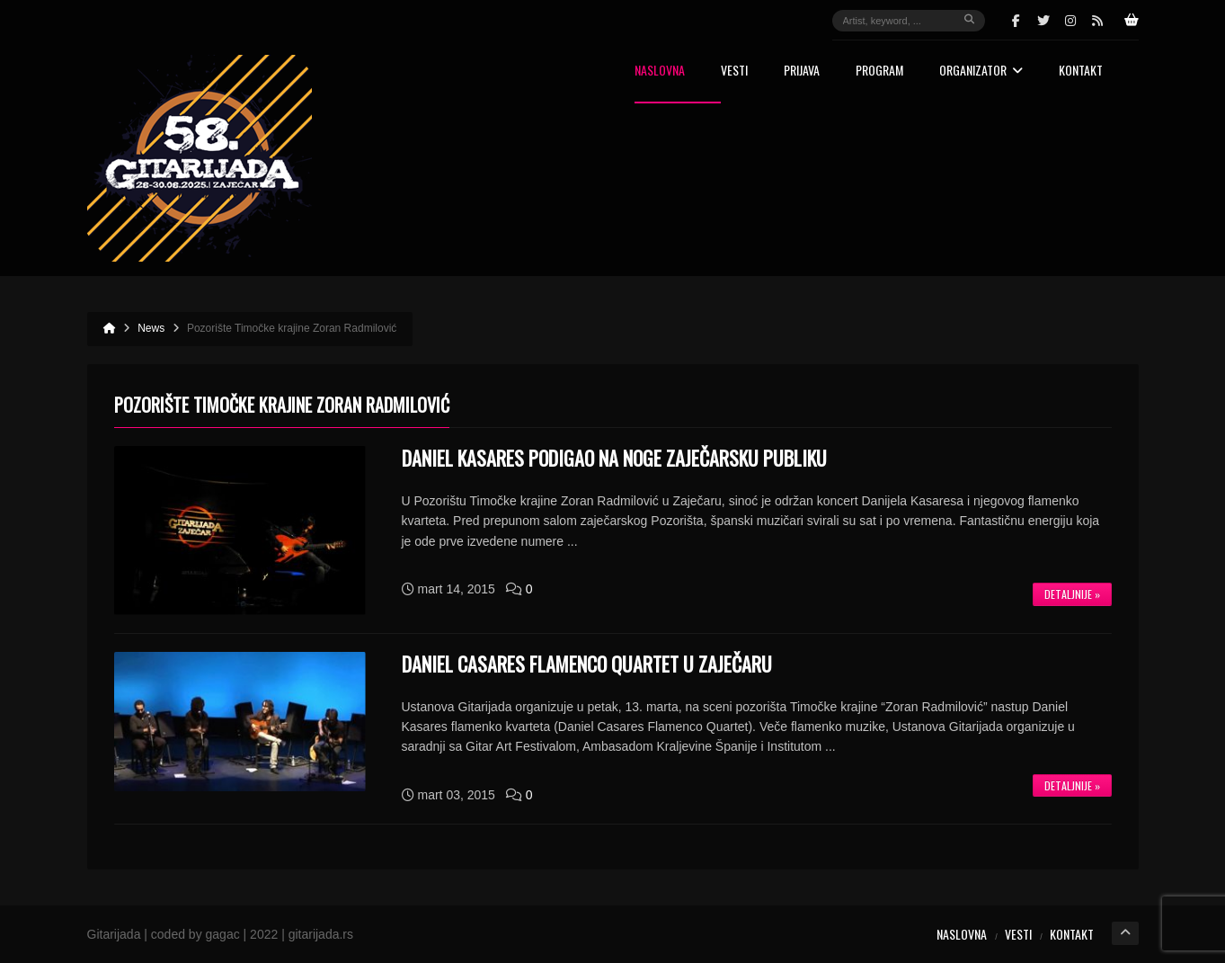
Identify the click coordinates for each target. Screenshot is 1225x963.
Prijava (802, 71)
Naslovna (660, 71)
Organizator (981, 71)
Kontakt (1081, 71)
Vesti (734, 71)
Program (879, 71)
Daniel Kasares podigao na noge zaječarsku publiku (614, 457)
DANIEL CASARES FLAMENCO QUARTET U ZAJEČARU (587, 663)
